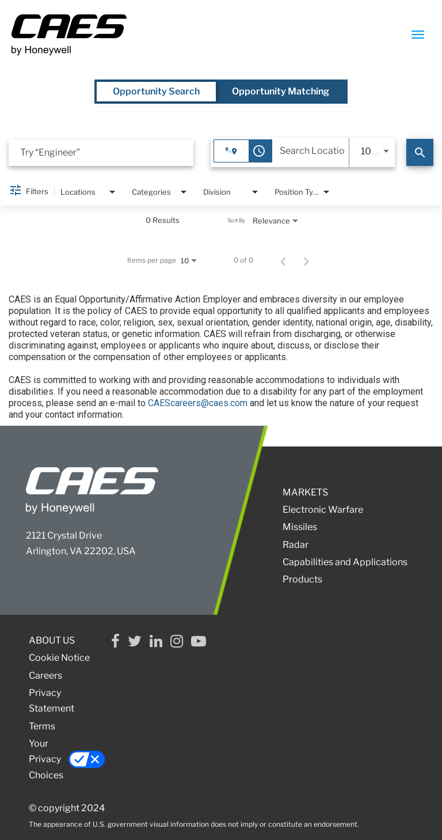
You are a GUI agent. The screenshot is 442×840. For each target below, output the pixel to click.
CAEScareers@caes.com (197, 403)
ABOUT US (52, 640)
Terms (42, 726)
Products (302, 579)
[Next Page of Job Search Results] (306, 260)
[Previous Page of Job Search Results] (283, 260)
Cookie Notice (59, 657)
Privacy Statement (51, 700)
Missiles (300, 526)
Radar (295, 544)
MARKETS (305, 492)
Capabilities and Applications (345, 562)
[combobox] (101, 152)
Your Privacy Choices (65, 759)
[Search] (419, 152)
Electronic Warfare (323, 509)
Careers (45, 675)
